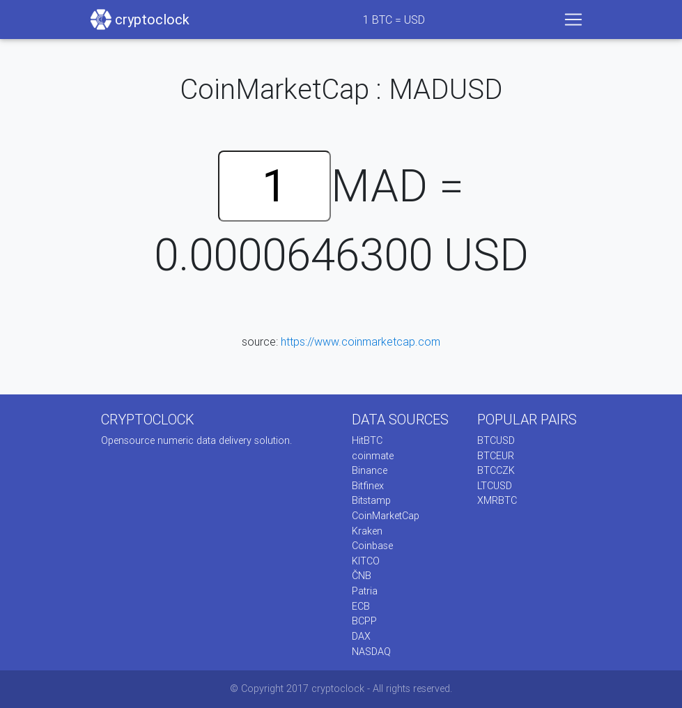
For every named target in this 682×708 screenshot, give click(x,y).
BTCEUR (495, 455)
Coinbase (372, 545)
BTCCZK (496, 470)
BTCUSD (496, 440)
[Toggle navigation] (573, 19)
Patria (365, 591)
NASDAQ (371, 651)
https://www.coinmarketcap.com (360, 341)
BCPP (364, 621)
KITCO (366, 561)
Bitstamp (371, 500)
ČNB (361, 575)
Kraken (367, 531)
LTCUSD (494, 485)
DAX (361, 636)
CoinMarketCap (385, 515)
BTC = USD (394, 19)
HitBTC (367, 440)
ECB (361, 606)
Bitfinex (368, 485)
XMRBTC (497, 500)
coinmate (373, 455)
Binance (369, 470)
